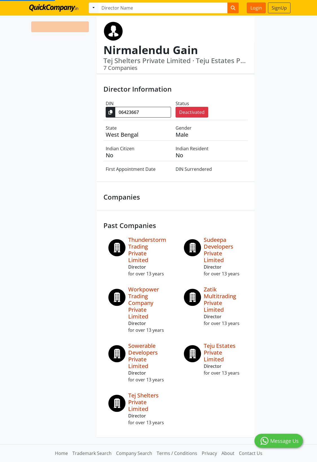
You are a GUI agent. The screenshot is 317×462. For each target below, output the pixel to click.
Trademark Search (92, 453)
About (227, 453)
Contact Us (250, 453)
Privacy (209, 453)
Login (256, 8)
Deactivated (192, 112)
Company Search (134, 453)
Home (61, 453)
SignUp (279, 8)
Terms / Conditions (177, 453)
